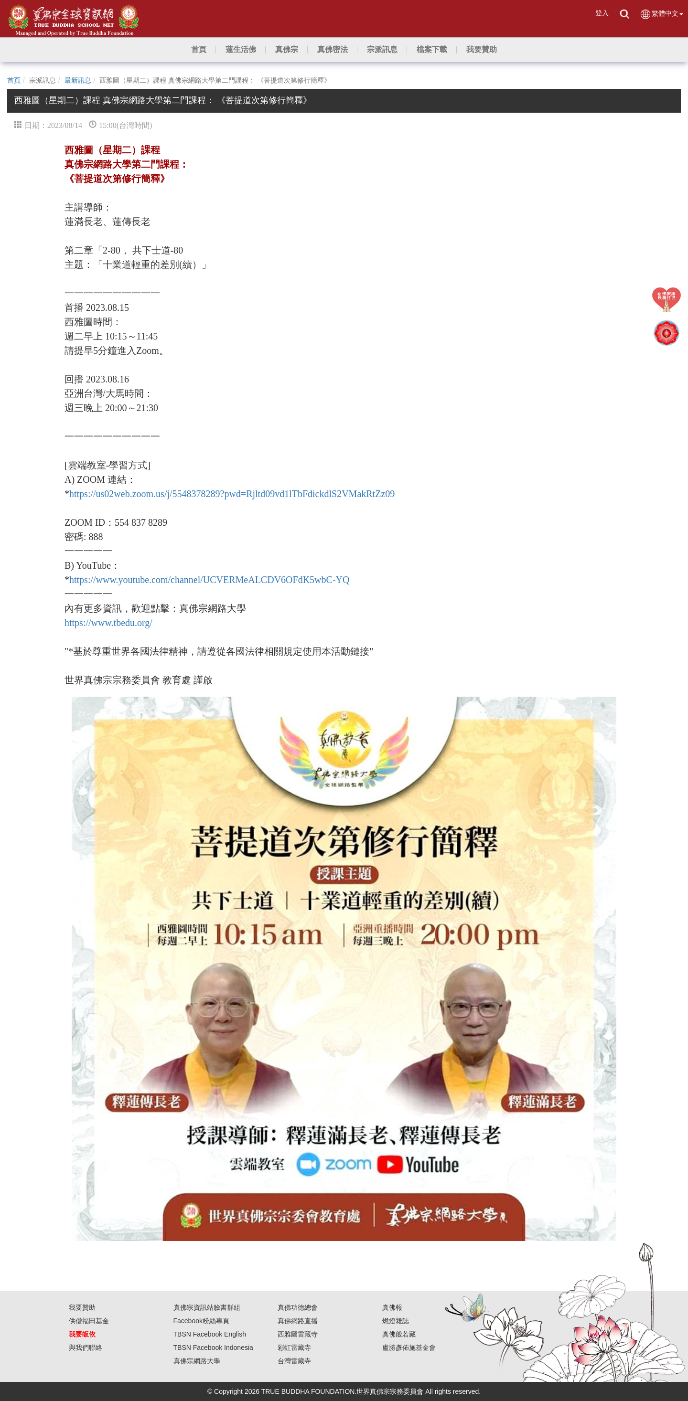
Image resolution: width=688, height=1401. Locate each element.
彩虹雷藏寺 (294, 1347)
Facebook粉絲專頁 (201, 1321)
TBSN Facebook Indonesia (213, 1347)
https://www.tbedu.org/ (108, 622)
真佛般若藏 (399, 1334)
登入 (602, 13)
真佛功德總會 (298, 1307)
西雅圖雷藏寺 (298, 1334)
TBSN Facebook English (210, 1334)
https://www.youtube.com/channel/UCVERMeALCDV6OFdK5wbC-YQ (209, 579)
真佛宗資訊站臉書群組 (206, 1307)
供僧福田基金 (89, 1321)
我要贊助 (82, 1307)
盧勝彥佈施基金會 (409, 1347)
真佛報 (392, 1307)
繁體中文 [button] (661, 14)
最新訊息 (77, 80)
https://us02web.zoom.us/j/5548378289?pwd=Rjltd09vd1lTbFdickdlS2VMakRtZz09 (232, 493)
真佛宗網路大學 (196, 1361)
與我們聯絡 (85, 1347)
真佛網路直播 (298, 1321)
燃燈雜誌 (395, 1321)
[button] (241, 50)
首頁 (14, 80)
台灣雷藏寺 (294, 1361)
